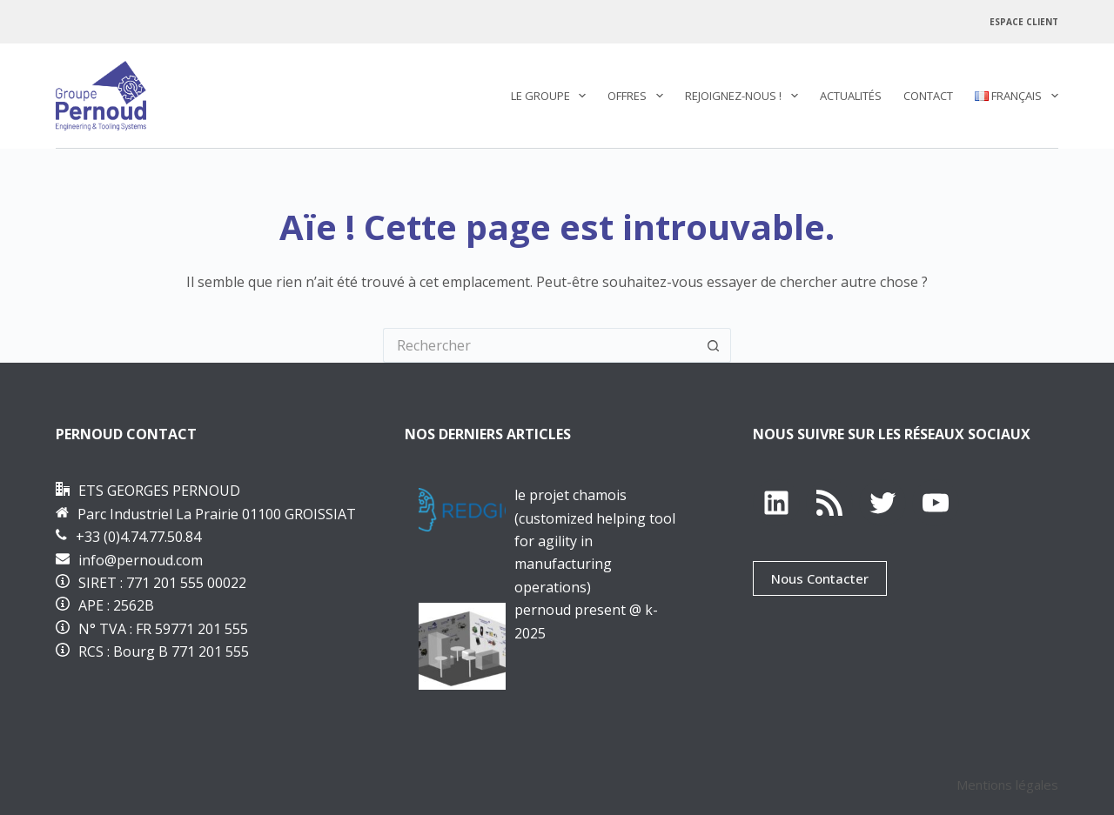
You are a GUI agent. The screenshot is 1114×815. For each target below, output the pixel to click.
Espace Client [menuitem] (1024, 22)
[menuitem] (1010, 95)
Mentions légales (1007, 784)
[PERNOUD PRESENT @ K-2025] (462, 646)
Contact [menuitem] (928, 96)
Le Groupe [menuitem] (552, 95)
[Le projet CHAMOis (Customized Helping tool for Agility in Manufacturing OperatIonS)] (462, 509)
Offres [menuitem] (638, 95)
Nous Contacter (820, 578)
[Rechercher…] (539, 345)
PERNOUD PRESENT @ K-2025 (586, 621)
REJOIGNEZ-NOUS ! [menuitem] (745, 95)
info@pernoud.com (140, 560)
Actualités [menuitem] (851, 96)
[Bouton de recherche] (713, 345)
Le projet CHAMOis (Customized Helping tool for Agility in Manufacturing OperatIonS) (594, 541)
